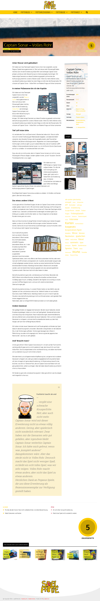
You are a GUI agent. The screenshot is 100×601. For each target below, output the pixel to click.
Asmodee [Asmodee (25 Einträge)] (72, 205)
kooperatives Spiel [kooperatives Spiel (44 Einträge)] (73, 230)
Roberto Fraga (80, 109)
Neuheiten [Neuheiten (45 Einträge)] (69, 236)
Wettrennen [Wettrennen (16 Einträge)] (68, 252)
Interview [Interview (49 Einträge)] (73, 219)
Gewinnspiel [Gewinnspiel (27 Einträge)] (82, 216)
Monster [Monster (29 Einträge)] (82, 233)
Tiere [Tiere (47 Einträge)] (75, 248)
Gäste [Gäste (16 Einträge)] (66, 219)
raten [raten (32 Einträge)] (67, 239)
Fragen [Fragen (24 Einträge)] (67, 213)
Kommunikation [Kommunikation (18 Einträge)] (79, 223)
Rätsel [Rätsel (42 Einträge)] (81, 239)
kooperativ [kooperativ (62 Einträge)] (70, 226)
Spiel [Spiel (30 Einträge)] (81, 242)
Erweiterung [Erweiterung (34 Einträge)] (75, 208)
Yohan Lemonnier (81, 111)
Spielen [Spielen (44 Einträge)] (68, 248)
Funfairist (7, 51)
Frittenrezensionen (44, 12)
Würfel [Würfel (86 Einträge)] (76, 251)
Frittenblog (26, 12)
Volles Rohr (15, 109)
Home (15, 12)
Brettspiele (6, 49)
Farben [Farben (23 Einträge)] (83, 210)
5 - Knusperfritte (80, 127)
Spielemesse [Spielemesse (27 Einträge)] (82, 245)
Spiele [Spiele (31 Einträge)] (74, 245)
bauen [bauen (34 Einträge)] (67, 208)
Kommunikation (80, 120)
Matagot (78, 114)
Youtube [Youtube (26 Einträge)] (84, 252)
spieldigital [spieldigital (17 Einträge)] (68, 245)
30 (76, 102)
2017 (77, 94)
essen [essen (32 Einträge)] (78, 210)
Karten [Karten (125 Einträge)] (69, 223)
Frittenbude (61, 12)
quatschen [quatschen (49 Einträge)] (80, 236)
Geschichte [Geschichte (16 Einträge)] (67, 216)
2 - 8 (77, 99)
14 (76, 106)
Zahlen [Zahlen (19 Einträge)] (67, 255)
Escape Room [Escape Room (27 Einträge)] (69, 210)
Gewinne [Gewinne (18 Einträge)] (74, 216)
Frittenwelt (76, 12)
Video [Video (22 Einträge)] (81, 248)
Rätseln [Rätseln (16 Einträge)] (67, 242)
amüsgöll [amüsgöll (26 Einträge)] (68, 202)
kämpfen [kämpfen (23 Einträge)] (68, 233)
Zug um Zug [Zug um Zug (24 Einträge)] (74, 255)
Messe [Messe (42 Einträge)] (74, 233)
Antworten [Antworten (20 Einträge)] (80, 202)
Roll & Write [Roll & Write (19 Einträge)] (74, 239)
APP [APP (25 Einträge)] (66, 205)
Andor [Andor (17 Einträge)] (74, 202)
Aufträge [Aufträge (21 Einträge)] (79, 205)
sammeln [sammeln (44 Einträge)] (74, 242)
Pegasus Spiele (80, 117)
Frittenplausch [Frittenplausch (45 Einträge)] (77, 213)
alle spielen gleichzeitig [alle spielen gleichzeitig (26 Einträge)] (73, 199)
